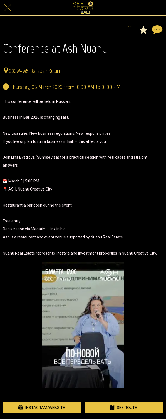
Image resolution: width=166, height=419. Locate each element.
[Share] (130, 29)
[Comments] (156, 29)
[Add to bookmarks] (143, 29)
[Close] (7, 7)
